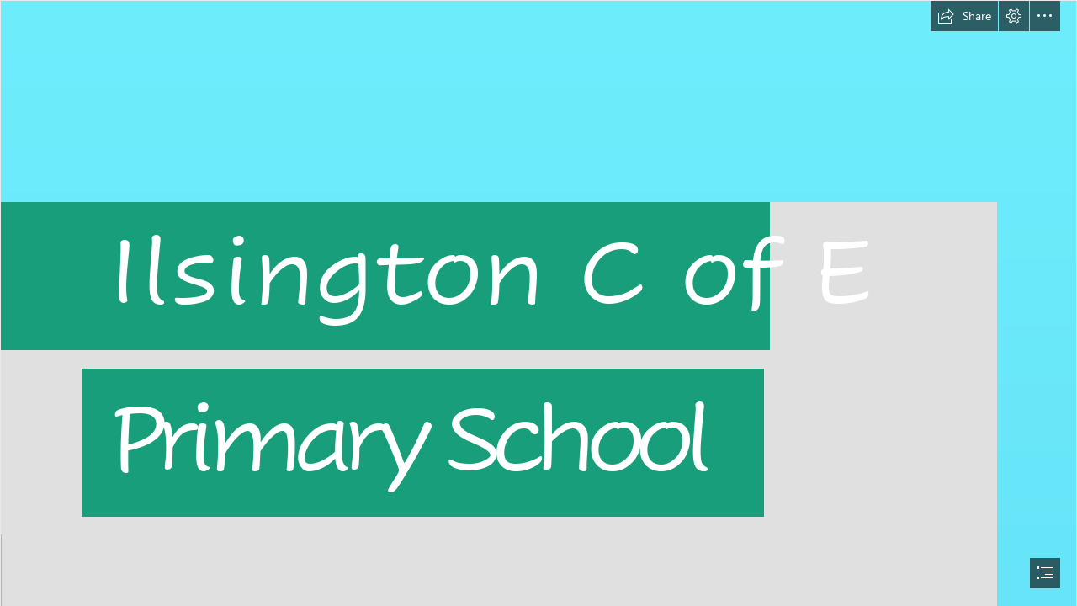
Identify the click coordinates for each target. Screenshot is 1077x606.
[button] (964, 16)
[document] (538, 303)
